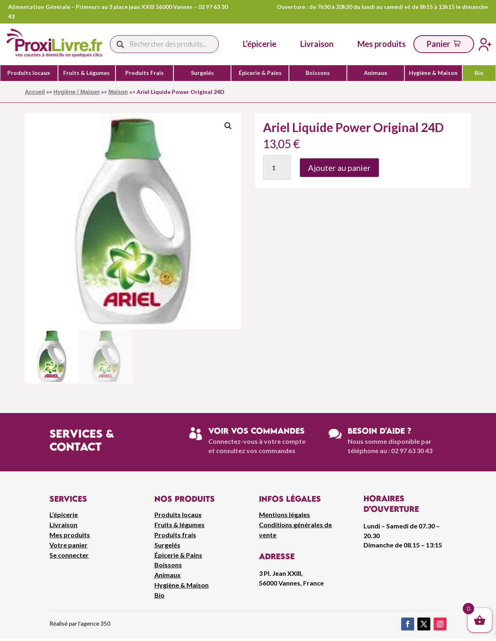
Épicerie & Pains (260, 73)
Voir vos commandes (256, 430)
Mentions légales (284, 514)
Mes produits (69, 535)
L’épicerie (259, 44)
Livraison (63, 524)
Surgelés (202, 73)
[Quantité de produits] (277, 167)
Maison (118, 92)
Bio (479, 73)
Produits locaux (28, 73)
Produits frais (175, 535)
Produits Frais (144, 73)
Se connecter (69, 555)
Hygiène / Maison (76, 92)
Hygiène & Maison (433, 73)
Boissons (318, 73)
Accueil (35, 92)
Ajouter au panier (339, 167)
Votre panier (68, 545)
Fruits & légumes (179, 524)
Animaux (375, 73)
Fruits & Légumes (86, 73)
